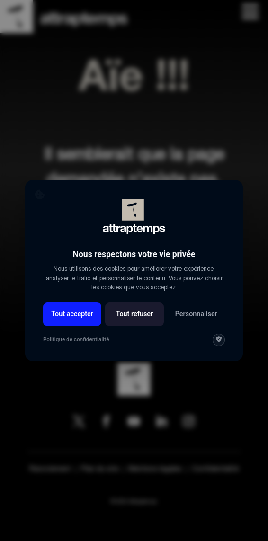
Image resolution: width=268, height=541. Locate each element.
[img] (219, 340)
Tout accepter (72, 314)
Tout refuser (134, 314)
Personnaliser (196, 314)
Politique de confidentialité (76, 339)
